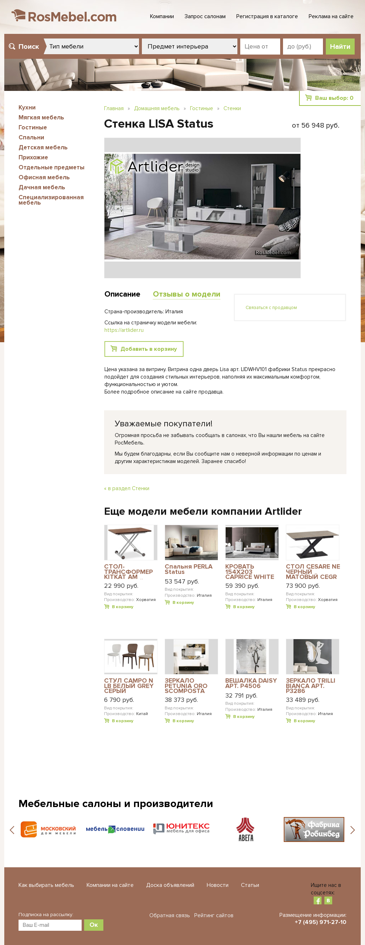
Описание (122, 294)
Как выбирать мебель (46, 885)
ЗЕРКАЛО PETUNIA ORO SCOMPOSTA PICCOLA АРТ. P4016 (186, 685)
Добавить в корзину (148, 349)
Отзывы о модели (186, 294)
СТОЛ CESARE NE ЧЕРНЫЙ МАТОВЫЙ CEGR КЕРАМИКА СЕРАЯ (313, 571)
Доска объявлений (170, 885)
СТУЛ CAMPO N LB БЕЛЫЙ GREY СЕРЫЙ (129, 685)
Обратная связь (169, 915)
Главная (114, 108)
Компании (162, 16)
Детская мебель (43, 147)
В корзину (122, 607)
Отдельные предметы (51, 167)
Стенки (232, 108)
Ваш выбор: (334, 98)
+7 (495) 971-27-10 (320, 922)
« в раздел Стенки (126, 488)
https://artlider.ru (124, 330)
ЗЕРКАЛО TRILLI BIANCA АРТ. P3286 (310, 685)
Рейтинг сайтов (213, 915)
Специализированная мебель (51, 200)
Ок (93, 925)
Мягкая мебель (41, 117)
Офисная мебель (44, 177)
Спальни (31, 137)
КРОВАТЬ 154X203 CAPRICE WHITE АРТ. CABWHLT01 (251, 571)
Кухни (27, 107)
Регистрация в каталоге (267, 16)
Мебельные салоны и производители (116, 803)
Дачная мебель (42, 187)
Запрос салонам (205, 16)
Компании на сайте (110, 885)
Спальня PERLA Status (188, 569)
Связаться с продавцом (271, 307)
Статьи (250, 885)
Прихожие (33, 157)
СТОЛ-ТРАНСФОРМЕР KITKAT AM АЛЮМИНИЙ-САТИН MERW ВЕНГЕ (128, 571)
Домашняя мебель (157, 108)
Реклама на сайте (331, 16)
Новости (217, 885)
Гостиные (33, 127)
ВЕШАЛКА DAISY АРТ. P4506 (251, 683)
